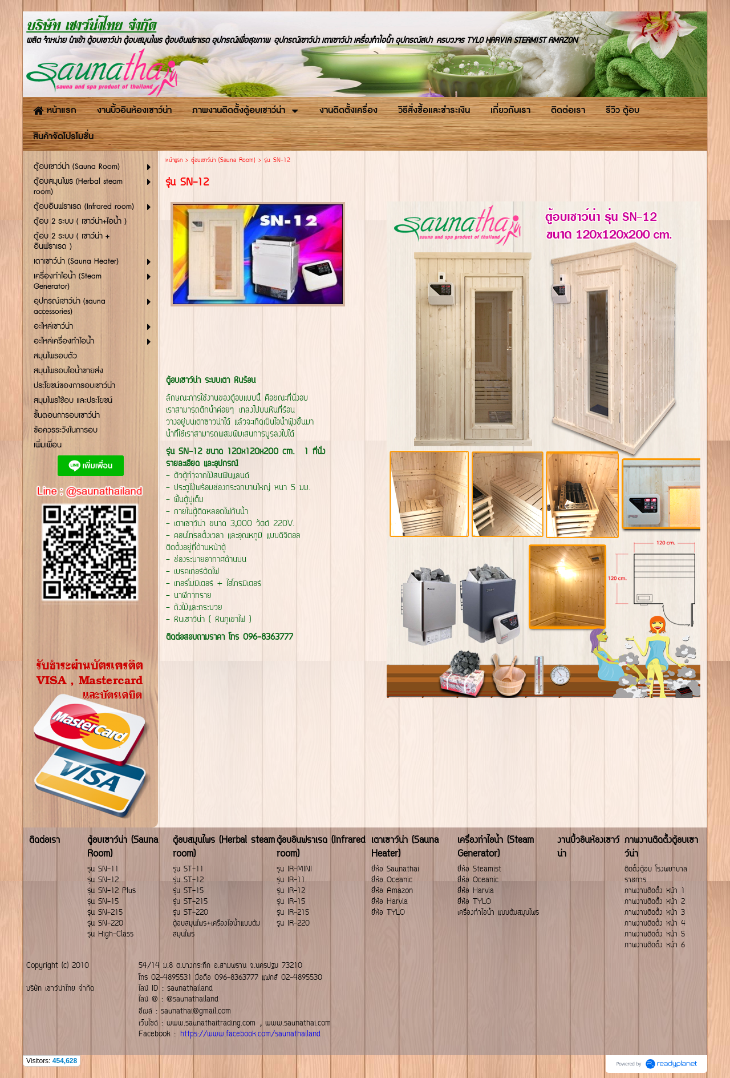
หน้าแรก (173, 160)
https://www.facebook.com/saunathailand (250, 1034)
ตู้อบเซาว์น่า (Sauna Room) (223, 160)
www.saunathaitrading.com (211, 1023)
